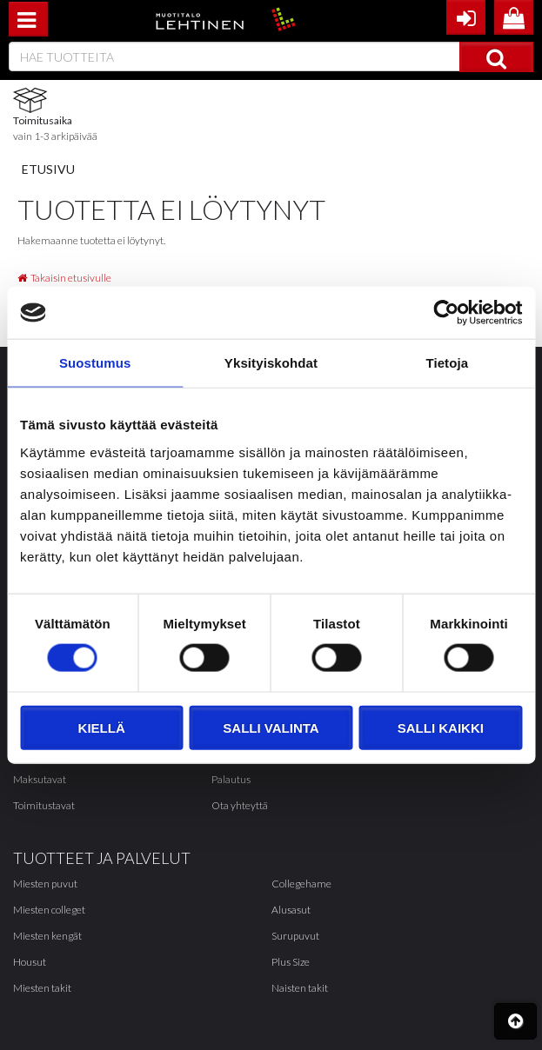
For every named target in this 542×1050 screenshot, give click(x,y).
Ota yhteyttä (239, 805)
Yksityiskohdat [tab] (271, 363)
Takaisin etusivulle (64, 277)
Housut (29, 961)
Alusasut (291, 909)
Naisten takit (299, 987)
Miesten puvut (45, 883)
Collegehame (301, 883)
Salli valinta (270, 727)
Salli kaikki (441, 727)
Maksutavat (39, 779)
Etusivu (48, 169)
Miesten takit (42, 987)
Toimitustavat (44, 805)
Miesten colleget (49, 909)
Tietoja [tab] (446, 363)
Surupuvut (295, 935)
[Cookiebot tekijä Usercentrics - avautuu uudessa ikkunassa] (446, 313)
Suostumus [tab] (95, 363)
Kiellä (101, 727)
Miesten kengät (47, 935)
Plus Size (290, 961)
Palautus (231, 779)
